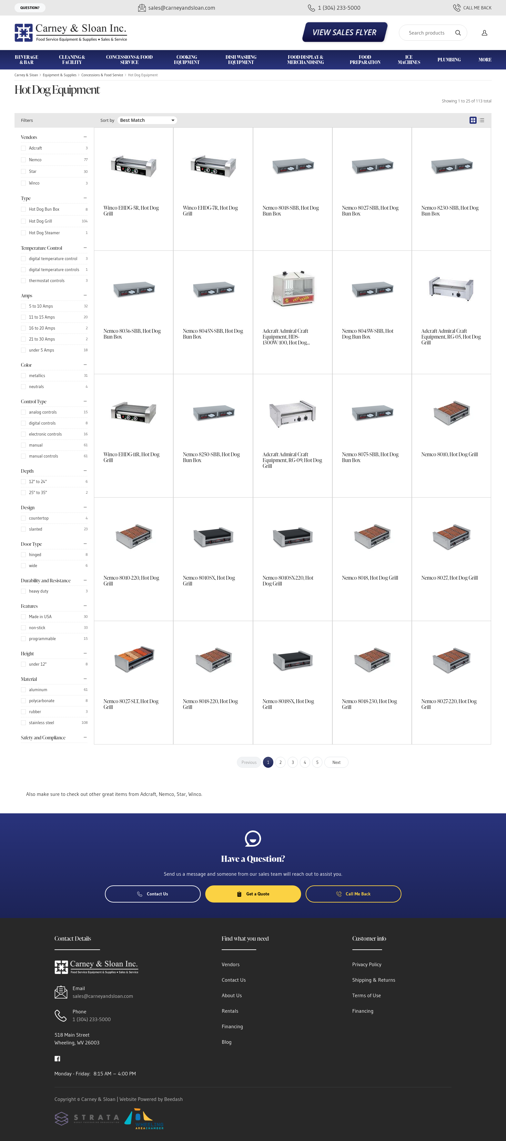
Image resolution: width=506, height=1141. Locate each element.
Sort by (107, 120)
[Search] (433, 33)
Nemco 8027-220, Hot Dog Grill (449, 704)
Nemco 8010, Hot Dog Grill (449, 454)
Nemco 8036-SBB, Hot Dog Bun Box (132, 334)
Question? (30, 7)
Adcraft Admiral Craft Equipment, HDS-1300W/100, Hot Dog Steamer (285, 336)
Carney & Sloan (26, 75)
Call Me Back (472, 8)
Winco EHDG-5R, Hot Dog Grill (131, 211)
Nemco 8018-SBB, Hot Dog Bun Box (291, 211)
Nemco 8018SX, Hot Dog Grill (288, 704)
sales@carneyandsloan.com (103, 996)
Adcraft (35, 148)
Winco (34, 182)
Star (32, 171)
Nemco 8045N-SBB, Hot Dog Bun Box (213, 334)
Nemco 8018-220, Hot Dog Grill (210, 704)
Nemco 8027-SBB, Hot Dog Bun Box (370, 211)
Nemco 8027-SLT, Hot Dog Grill (131, 704)
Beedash (173, 1099)
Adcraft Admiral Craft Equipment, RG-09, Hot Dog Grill (292, 460)
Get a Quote (253, 894)
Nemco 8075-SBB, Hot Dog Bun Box (370, 457)
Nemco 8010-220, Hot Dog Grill (131, 580)
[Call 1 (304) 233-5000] (334, 8)
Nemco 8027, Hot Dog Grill (449, 578)
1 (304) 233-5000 (92, 1019)
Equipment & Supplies (59, 75)
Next (336, 762)
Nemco (35, 159)
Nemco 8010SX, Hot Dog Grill (209, 580)
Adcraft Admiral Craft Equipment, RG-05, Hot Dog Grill (451, 336)
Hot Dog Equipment (143, 75)
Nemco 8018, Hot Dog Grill (370, 578)
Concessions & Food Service (102, 75)
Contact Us (152, 894)
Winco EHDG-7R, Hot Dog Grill (210, 211)
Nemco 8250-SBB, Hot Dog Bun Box (211, 457)
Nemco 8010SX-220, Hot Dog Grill (288, 580)
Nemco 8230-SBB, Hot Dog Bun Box (450, 211)
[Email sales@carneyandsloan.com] (176, 8)
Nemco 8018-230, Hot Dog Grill (369, 704)
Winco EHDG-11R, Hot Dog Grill (131, 457)
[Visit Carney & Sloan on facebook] (57, 1058)
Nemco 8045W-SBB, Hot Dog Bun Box (367, 334)
